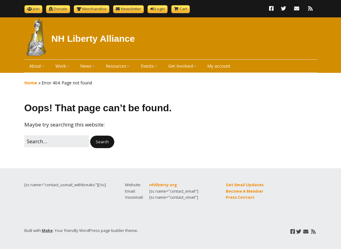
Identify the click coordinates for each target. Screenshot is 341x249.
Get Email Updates (245, 184)
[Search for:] (56, 141)
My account (218, 66)
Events (147, 66)
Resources (116, 66)
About (35, 66)
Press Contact (240, 197)
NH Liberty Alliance (93, 39)
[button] (102, 142)
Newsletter (131, 9)
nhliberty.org (163, 184)
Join (36, 9)
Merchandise (94, 9)
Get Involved (180, 66)
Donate (60, 9)
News (85, 66)
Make (47, 230)
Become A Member (244, 191)
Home (30, 83)
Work (60, 66)
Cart (183, 9)
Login (160, 9)
